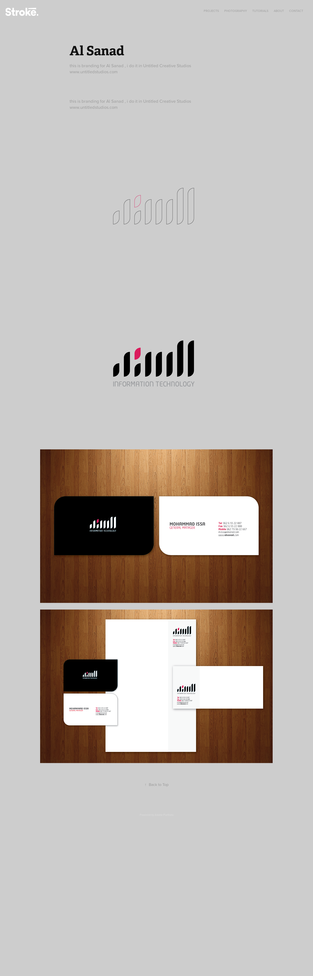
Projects (211, 11)
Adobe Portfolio (164, 815)
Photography (235, 11)
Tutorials (260, 11)
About (279, 11)
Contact (296, 11)
